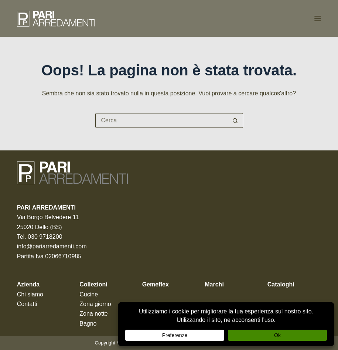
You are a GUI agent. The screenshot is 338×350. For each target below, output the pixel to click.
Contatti (27, 304)
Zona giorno (95, 304)
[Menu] (317, 18)
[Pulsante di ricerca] (235, 120)
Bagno (87, 323)
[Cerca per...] (162, 120)
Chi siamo (30, 294)
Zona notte (93, 313)
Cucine (88, 294)
